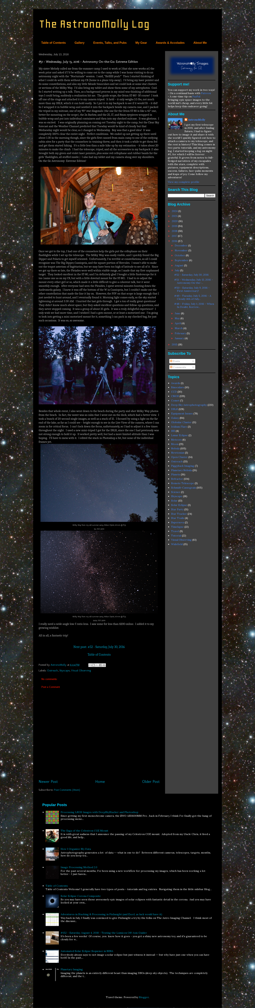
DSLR (174, 409)
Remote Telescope (182, 483)
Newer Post (48, 781)
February (181, 333)
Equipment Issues (182, 413)
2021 (175, 216)
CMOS (175, 396)
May (177, 318)
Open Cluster (179, 457)
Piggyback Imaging (182, 465)
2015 (175, 344)
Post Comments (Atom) (67, 789)
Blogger (144, 997)
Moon (174, 444)
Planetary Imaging (72, 969)
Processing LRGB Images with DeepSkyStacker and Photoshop (99, 812)
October (180, 255)
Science (175, 492)
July (177, 270)
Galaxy (175, 418)
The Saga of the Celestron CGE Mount (84, 830)
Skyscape (64, 670)
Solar (174, 500)
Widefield (177, 544)
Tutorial (176, 535)
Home (100, 781)
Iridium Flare (179, 426)
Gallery (79, 42)
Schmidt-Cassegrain (183, 487)
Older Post (151, 781)
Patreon (206, 93)
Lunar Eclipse (179, 435)
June (178, 313)
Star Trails (177, 518)
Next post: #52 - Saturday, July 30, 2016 (99, 647)
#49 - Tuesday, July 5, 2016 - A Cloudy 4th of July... (192, 297)
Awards (175, 383)
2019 (175, 226)
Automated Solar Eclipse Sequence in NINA (87, 951)
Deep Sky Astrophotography (189, 405)
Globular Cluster (181, 422)
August (179, 265)
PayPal (196, 96)
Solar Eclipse (179, 505)
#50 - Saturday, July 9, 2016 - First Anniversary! (192, 289)
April (178, 323)
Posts (175, 361)
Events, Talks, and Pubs (110, 42)
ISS (173, 431)
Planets (175, 474)
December (181, 245)
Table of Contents (53, 42)
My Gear (141, 42)
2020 (175, 221)
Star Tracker (179, 513)
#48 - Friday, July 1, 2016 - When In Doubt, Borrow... (194, 305)
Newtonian (177, 452)
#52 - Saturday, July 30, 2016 (191, 274)
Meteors (176, 439)
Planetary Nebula (181, 470)
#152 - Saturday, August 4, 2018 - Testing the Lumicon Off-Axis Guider (104, 932)
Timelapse (177, 526)
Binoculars (177, 387)
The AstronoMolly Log (94, 23)
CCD (174, 391)
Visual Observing (81, 670)
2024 (175, 211)
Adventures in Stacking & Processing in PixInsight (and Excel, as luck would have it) (111, 914)
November (181, 250)
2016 (175, 241)
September (182, 260)
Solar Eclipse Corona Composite (81, 896)
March (179, 328)
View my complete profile (183, 182)
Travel (175, 531)
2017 (175, 236)
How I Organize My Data (76, 849)
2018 (175, 231)
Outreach (52, 670)
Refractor (177, 478)
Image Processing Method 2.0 (79, 867)
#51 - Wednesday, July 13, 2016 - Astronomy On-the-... (193, 281)
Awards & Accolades (170, 42)
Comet (175, 400)
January (180, 338)
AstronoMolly (196, 119)
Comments (178, 367)
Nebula (175, 448)
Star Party (177, 509)
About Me (200, 42)
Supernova (177, 522)
